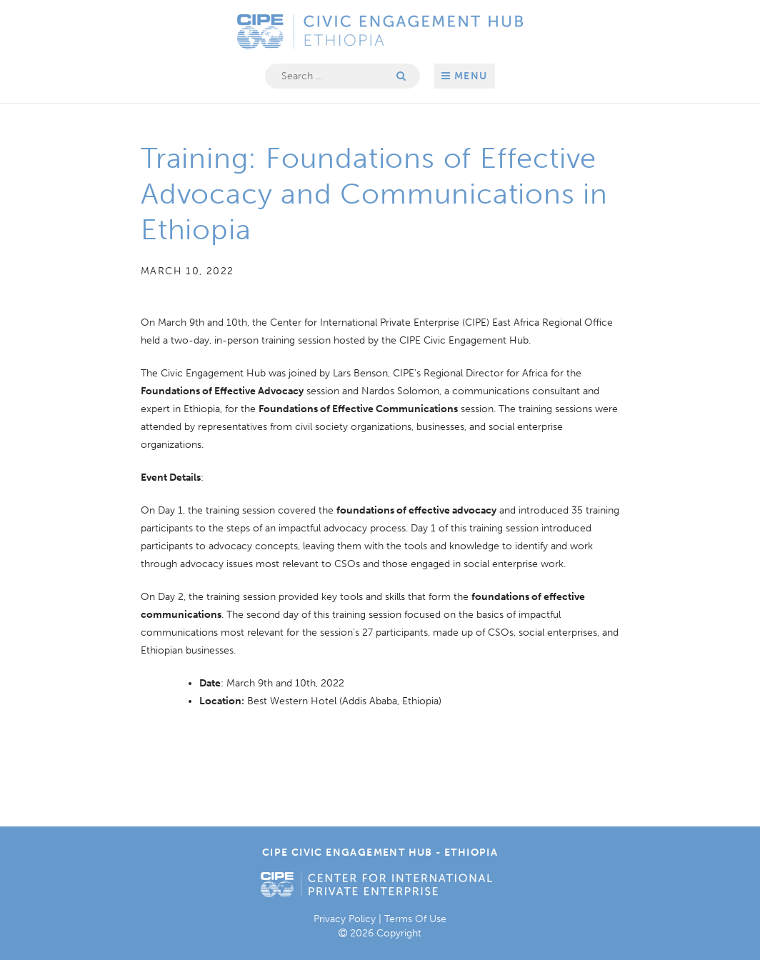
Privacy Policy (345, 919)
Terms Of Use (415, 919)
